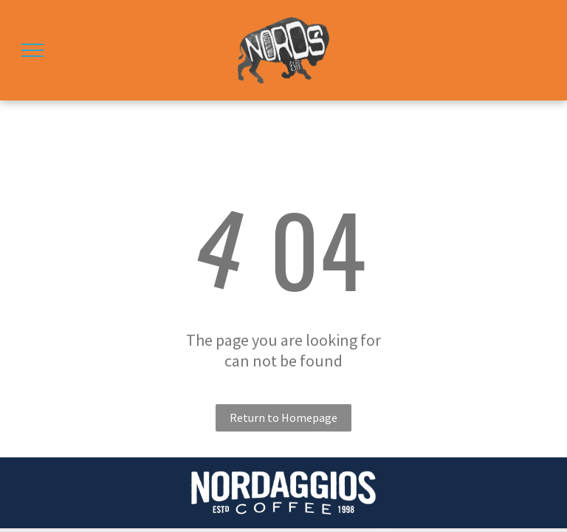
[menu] (32, 50)
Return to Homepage (283, 417)
